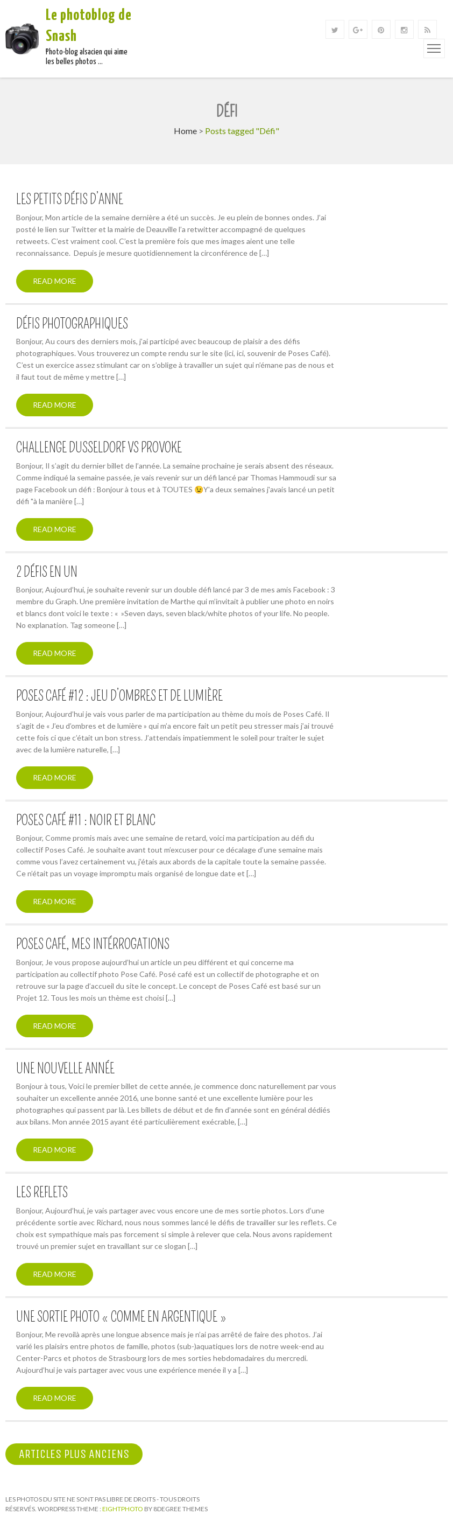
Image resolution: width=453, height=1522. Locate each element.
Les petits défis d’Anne (69, 200)
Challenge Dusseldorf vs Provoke (99, 448)
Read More (54, 280)
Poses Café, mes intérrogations (92, 945)
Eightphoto (123, 1509)
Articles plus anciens (74, 1454)
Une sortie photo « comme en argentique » (121, 1317)
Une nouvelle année (65, 1069)
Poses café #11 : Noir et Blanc (85, 821)
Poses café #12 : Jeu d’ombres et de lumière (119, 696)
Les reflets (42, 1193)
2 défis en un (46, 572)
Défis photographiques (72, 324)
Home (185, 130)
